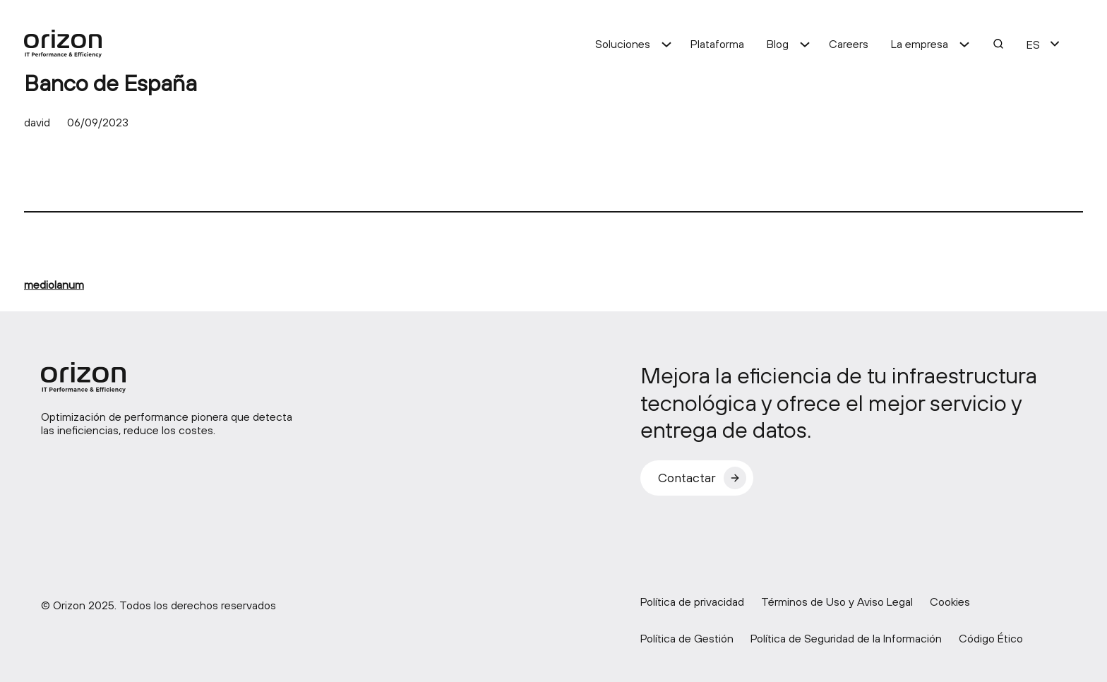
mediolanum (54, 284)
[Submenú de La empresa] (964, 44)
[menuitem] (1033, 43)
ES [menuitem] (1033, 44)
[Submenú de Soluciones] (666, 44)
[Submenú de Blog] (805, 44)
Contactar (687, 477)
